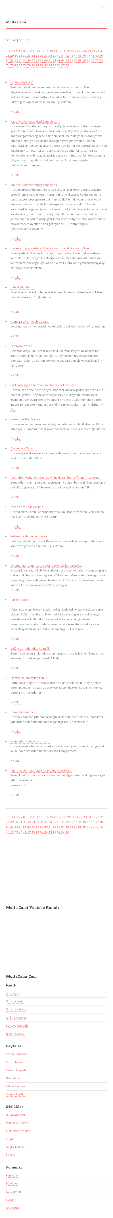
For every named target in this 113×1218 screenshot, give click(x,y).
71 (92, 60)
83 (46, 65)
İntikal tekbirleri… (22, 287)
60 (46, 60)
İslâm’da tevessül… (23, 346)
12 (38, 51)
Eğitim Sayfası (15, 1086)
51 (8, 60)
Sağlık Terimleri (16, 1147)
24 (89, 51)
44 (75, 56)
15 (51, 51)
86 (59, 65)
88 (67, 65)
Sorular (11, 40)
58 (37, 60)
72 (97, 60)
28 (8, 56)
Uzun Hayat (14, 1062)
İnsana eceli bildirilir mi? (26, 507)
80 (33, 65)
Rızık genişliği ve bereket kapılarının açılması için (42, 385)
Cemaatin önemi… (22, 712)
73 (101, 60)
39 (54, 56)
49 (97, 56)
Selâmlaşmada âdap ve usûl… (30, 649)
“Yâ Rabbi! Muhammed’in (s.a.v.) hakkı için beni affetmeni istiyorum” (55, 478)
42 (67, 56)
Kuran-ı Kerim (15, 1001)
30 (16, 56)
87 (63, 65)
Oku (18, 112)
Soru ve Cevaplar (18, 1026)
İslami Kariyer (15, 1033)
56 (29, 60)
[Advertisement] (56, 867)
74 (8, 65)
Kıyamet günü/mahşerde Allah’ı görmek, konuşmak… (46, 565)
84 (50, 65)
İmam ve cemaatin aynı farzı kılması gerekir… (41, 770)
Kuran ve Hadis (16, 1009)
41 (63, 56)
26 (98, 51)
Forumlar (12, 1175)
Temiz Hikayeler (17, 1070)
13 (42, 51)
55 (25, 60)
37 (46, 56)
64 (63, 60)
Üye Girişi (12, 1208)
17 (59, 51)
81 (37, 65)
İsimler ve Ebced (17, 1123)
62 (54, 60)
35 (37, 56)
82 (42, 65)
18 (64, 51)
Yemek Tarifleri (16, 1094)
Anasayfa (12, 993)
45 (80, 56)
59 (42, 60)
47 (88, 56)
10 (30, 51)
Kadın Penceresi (17, 1054)
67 (75, 60)
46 (84, 56)
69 (84, 60)
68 (80, 60)
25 (93, 51)
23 (85, 51)
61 (50, 60)
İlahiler (10, 1155)
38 (50, 56)
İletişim (10, 1200)
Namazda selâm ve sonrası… (30, 741)
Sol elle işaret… (20, 600)
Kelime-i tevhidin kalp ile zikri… (31, 536)
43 (71, 56)
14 (47, 51)
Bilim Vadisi (13, 1078)
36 (42, 56)
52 (12, 60)
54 (20, 60)
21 (76, 51)
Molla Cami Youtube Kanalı (32, 907)
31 (20, 56)
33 (29, 56)
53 (16, 60)
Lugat (10, 1139)
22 (81, 51)
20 (72, 51)
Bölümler (12, 1183)
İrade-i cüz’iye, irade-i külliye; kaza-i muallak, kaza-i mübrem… (52, 248)
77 (20, 65)
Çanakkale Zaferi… (23, 448)
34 (33, 56)
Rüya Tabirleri (15, 1115)
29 (12, 56)
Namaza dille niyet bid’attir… (29, 321)
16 (55, 51)
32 (25, 56)
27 (102, 51)
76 (16, 65)
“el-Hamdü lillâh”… (22, 82)
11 (34, 51)
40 (59, 56)
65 (67, 60)
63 (59, 60)
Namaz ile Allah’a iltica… (26, 419)
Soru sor (25, 40)
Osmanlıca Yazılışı (18, 1131)
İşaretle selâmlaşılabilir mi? (28, 678)
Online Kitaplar (16, 1018)
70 (88, 60)
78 (25, 65)
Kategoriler (13, 1192)
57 (33, 60)
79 (29, 65)
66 (71, 60)
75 (12, 65)
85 (54, 65)
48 (92, 56)
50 (101, 56)
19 (68, 51)
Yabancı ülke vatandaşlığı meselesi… (35, 121)
